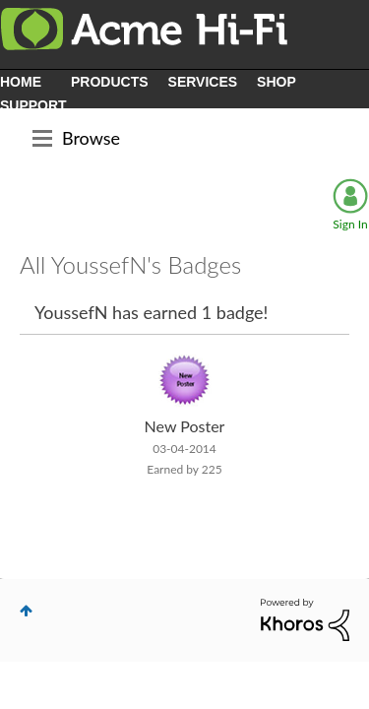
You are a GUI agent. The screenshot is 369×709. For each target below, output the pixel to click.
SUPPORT (33, 105)
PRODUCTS (110, 82)
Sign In (350, 224)
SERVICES (203, 82)
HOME (20, 82)
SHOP (276, 82)
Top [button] (26, 610)
